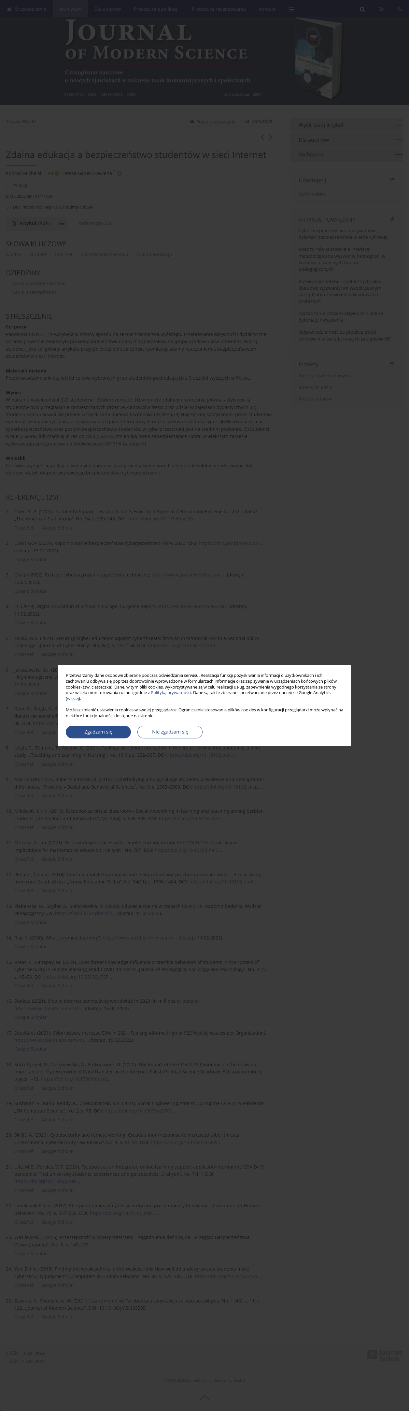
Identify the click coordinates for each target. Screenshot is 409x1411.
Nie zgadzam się (170, 731)
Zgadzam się (98, 731)
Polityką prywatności (171, 692)
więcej (73, 698)
